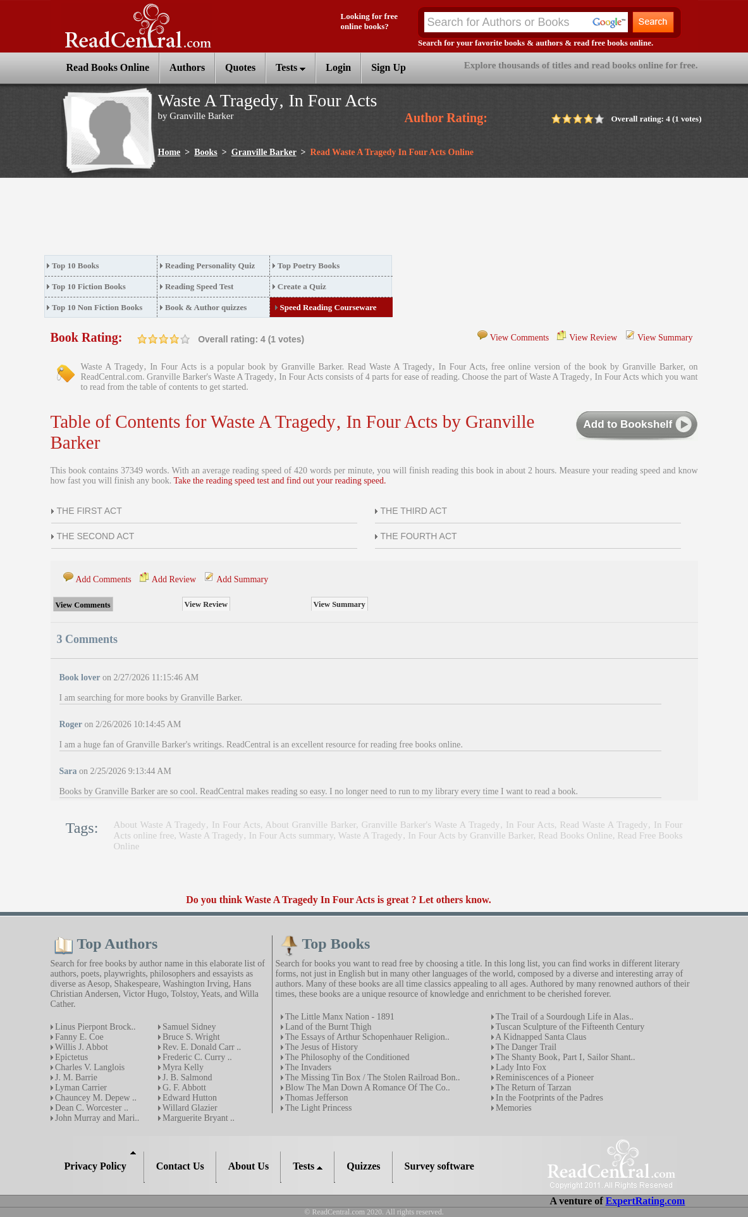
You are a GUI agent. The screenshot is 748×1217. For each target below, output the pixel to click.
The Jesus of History (321, 1047)
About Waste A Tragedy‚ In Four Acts (187, 825)
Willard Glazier (189, 1108)
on (142, 339)
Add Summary (242, 579)
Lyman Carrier (80, 1087)
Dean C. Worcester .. (91, 1108)
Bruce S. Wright (190, 1037)
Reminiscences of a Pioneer (544, 1077)
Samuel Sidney (188, 1027)
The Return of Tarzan (533, 1087)
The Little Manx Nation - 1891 (339, 1016)
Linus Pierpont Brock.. (94, 1027)
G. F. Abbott (183, 1087)
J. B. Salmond (186, 1077)
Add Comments (104, 579)
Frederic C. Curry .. (196, 1057)
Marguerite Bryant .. (198, 1118)
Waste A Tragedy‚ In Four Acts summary (256, 835)
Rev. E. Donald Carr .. (201, 1047)
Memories (513, 1108)
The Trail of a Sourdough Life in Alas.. (564, 1016)
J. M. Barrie (75, 1077)
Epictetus (71, 1057)
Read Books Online (575, 835)
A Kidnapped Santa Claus (540, 1037)
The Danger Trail (525, 1047)
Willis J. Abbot (80, 1047)
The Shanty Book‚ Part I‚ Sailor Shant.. (564, 1057)
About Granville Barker (310, 825)
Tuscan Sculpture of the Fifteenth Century (569, 1027)
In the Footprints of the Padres (548, 1097)
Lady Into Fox (520, 1067)
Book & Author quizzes (206, 307)
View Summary (664, 337)
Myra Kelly (182, 1067)
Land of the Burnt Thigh (327, 1027)
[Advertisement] (274, 220)
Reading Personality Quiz (210, 265)
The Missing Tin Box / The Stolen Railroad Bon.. (371, 1077)
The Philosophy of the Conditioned (346, 1057)
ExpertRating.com (645, 1200)
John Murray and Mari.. (96, 1118)
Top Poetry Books (309, 265)
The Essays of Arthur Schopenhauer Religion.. (366, 1037)
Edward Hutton (189, 1097)
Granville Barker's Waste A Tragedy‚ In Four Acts (457, 825)
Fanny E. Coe (78, 1037)
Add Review (174, 579)
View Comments (519, 337)
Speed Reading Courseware (328, 307)
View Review (593, 337)
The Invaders (307, 1067)
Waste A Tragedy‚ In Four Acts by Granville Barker (435, 835)
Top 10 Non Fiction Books (97, 307)
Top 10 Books (75, 265)
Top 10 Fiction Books (89, 286)
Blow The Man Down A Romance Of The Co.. (366, 1087)
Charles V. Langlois (89, 1067)
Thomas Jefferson (315, 1097)
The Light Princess (317, 1108)
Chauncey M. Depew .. (95, 1097)
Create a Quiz (302, 286)
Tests (290, 67)
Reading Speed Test (199, 286)
